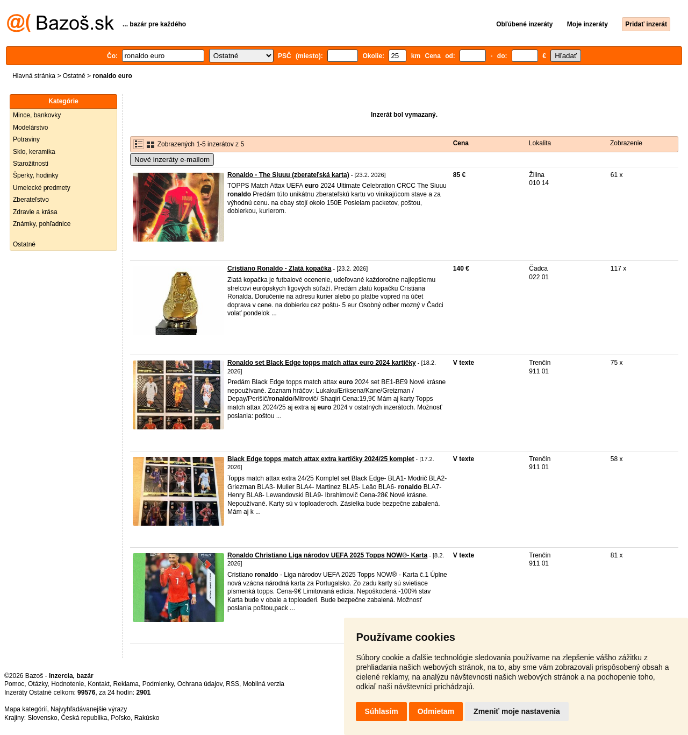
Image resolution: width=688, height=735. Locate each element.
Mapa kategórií (25, 709)
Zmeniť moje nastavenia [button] (517, 711)
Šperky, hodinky (36, 175)
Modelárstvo (30, 127)
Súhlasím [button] (381, 711)
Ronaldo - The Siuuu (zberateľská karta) (288, 175)
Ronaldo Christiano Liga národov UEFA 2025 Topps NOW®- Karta (327, 555)
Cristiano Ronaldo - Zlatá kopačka (279, 268)
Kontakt (99, 684)
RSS (232, 684)
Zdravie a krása (35, 212)
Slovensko (42, 718)
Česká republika (84, 718)
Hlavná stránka (33, 76)
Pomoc (14, 684)
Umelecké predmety (41, 188)
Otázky (37, 684)
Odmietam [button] (436, 711)
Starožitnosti (30, 163)
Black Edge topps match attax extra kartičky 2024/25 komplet (320, 459)
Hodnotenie (67, 684)
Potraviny (26, 139)
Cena (461, 143)
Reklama (126, 684)
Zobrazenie (626, 143)
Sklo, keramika (34, 152)
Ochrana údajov (200, 684)
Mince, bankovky (37, 115)
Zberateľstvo (31, 199)
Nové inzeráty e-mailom (172, 160)
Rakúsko (147, 718)
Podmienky (158, 684)
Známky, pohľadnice (41, 224)
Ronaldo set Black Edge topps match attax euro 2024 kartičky (321, 362)
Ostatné (74, 76)
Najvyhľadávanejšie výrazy (89, 709)
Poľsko (121, 718)
